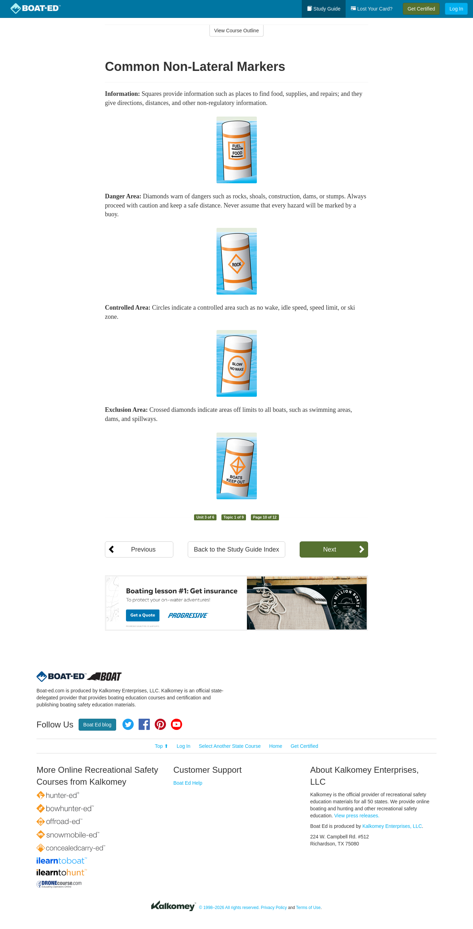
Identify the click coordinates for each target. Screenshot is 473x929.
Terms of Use (308, 907)
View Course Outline (236, 30)
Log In (456, 9)
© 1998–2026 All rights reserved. (229, 907)
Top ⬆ (161, 746)
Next (329, 549)
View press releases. (357, 815)
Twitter (128, 724)
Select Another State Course (230, 746)
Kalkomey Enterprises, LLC (392, 826)
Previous (143, 549)
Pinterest (160, 724)
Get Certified (421, 9)
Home (275, 746)
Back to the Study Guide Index (236, 549)
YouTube (176, 724)
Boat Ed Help (187, 783)
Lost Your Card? (371, 9)
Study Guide (323, 9)
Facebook (144, 724)
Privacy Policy (274, 907)
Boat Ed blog (97, 724)
